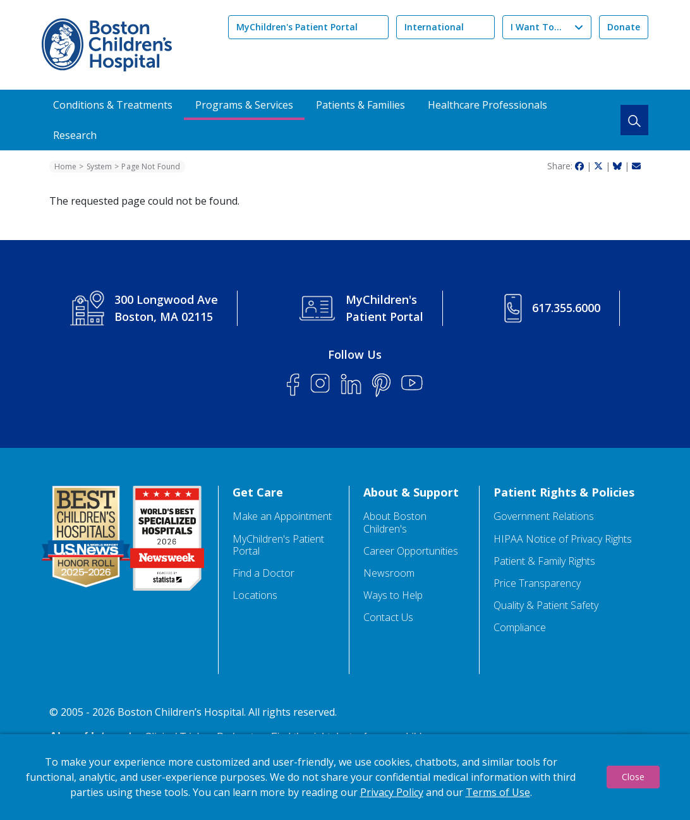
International (434, 27)
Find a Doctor (263, 573)
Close (633, 777)
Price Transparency (537, 583)
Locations (255, 595)
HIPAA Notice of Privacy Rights (562, 539)
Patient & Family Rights (544, 561)
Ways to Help (393, 595)
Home (65, 166)
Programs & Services (244, 105)
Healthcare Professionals (487, 105)
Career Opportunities (410, 551)
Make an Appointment (282, 516)
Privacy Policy (391, 792)
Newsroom (389, 573)
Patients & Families (360, 105)
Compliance (519, 628)
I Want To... (536, 27)
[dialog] (345, 777)
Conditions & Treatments (112, 105)
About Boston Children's (395, 522)
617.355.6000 (566, 307)
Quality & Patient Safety (545, 606)
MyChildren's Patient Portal (297, 27)
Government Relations (543, 516)
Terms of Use (498, 792)
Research (75, 135)
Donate (623, 27)
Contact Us (388, 618)
